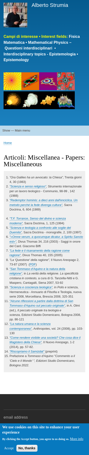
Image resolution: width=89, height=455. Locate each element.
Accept (9, 448)
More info (76, 439)
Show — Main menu (16, 130)
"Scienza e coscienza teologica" (30, 287)
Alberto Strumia (50, 5)
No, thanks (27, 448)
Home (8, 143)
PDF (33, 264)
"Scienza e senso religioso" (27, 186)
